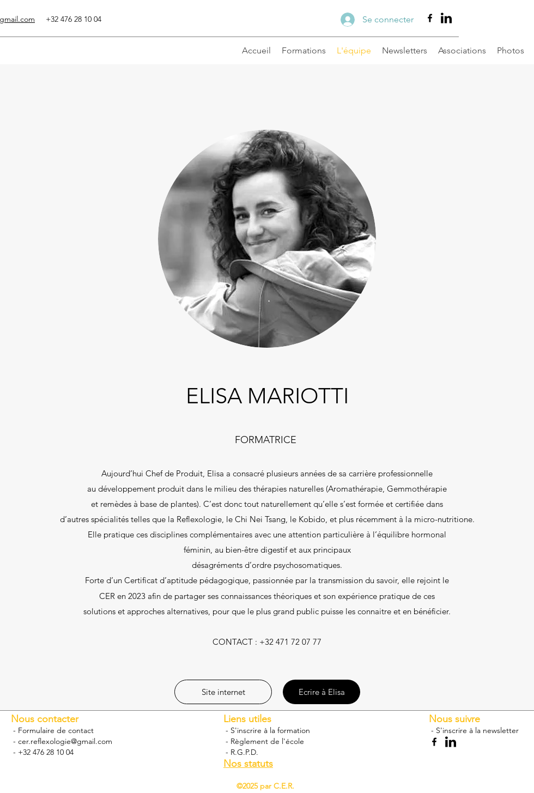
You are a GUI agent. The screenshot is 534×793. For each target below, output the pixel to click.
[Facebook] (429, 18)
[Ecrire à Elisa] (321, 692)
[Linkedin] (446, 18)
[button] (223, 692)
